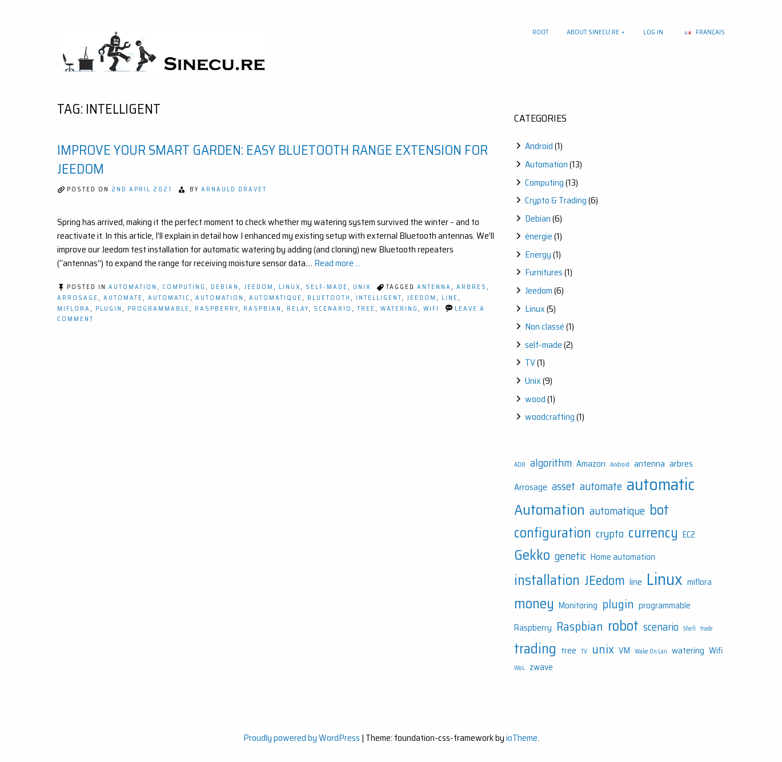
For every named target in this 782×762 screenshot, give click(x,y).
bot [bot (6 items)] (659, 510)
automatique (275, 298)
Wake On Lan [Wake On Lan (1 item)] (651, 651)
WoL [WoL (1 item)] (519, 668)
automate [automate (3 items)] (601, 486)
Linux (289, 287)
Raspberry (216, 309)
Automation (133, 287)
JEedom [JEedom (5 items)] (604, 580)
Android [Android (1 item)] (619, 465)
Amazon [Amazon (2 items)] (590, 464)
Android (539, 146)
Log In (653, 31)
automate (123, 298)
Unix (362, 287)
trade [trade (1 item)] (706, 628)
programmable (158, 309)
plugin (108, 309)
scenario (333, 309)
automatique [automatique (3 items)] (617, 511)
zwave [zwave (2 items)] (541, 667)
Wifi (431, 309)
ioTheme (522, 738)
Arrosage (77, 298)
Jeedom (259, 287)
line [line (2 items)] (635, 582)
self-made (327, 287)
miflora (73, 309)
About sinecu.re (593, 31)
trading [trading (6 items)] (535, 648)
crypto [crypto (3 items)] (610, 534)
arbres (471, 287)
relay (297, 309)
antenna (434, 287)
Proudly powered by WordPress (301, 738)
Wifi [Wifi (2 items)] (716, 650)
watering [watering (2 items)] (688, 650)
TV (530, 362)
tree (366, 309)
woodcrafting (550, 417)
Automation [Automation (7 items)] (549, 509)
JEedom (421, 298)
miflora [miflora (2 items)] (699, 582)
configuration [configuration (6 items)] (552, 533)
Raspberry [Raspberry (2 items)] (533, 628)
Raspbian (262, 309)
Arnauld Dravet (234, 189)
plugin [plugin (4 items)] (618, 604)
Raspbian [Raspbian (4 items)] (579, 626)
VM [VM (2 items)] (624, 650)
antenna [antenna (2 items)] (649, 464)
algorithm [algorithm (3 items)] (551, 463)
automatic (169, 298)
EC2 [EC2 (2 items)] (689, 535)
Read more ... (337, 263)
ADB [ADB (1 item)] (520, 465)
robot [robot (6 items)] (623, 626)
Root (540, 31)
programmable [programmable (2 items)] (665, 605)
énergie (538, 236)
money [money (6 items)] (534, 603)
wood (535, 399)
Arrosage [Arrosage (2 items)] (530, 487)
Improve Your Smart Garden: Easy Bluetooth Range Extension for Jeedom (272, 160)
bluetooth (329, 298)
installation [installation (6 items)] (547, 580)
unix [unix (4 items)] (603, 649)
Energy (538, 254)
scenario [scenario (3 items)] (661, 627)
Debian (225, 287)
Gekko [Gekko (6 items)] (532, 555)
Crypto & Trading (556, 200)
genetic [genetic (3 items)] (570, 556)
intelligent (379, 298)
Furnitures (544, 272)
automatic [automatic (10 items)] (661, 484)
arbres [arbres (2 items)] (681, 464)
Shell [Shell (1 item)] (689, 628)
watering (399, 309)
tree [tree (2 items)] (568, 650)
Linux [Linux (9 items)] (665, 579)
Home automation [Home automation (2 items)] (623, 557)
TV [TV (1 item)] (584, 651)
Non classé (544, 326)
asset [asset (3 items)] (563, 486)
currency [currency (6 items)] (653, 533)
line (450, 298)
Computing (184, 287)
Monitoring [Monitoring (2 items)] (578, 605)
